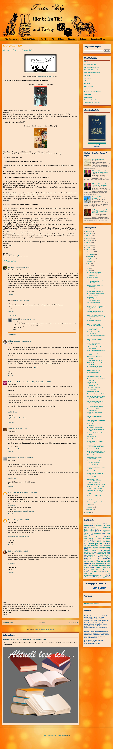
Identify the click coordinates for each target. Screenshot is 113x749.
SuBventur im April (93, 391)
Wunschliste (88, 577)
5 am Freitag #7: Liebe (94, 360)
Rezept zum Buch (105, 555)
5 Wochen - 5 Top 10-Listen (93, 524)
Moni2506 (11, 267)
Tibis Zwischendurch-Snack (97, 574)
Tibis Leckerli (103, 567)
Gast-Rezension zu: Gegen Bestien (95, 336)
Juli (89, 263)
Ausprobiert (90, 531)
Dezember (91, 252)
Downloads (88, 97)
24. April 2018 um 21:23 (21, 520)
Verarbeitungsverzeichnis (92, 102)
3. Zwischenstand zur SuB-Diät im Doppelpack (96, 487)
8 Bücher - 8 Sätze (103, 525)
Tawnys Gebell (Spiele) (91, 67)
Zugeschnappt (101, 577)
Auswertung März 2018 (95, 495)
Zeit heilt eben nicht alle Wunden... (95, 424)
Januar (90, 509)
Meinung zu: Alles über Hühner (94, 357)
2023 (88, 238)
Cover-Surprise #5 (93, 370)
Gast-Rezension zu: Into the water (95, 339)
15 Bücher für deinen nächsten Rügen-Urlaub (95, 445)
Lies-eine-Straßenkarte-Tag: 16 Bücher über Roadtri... (96, 451)
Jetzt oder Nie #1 (92, 464)
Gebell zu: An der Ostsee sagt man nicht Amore (95, 405)
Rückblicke (91, 557)
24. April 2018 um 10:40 (23, 341)
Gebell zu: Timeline (93, 289)
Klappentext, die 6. (93, 448)
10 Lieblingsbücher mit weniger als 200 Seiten (95, 367)
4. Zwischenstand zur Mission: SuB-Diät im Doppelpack (95, 274)
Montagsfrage (101, 552)
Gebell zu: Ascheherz (94, 471)
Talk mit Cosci (88, 561)
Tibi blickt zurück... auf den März (95, 498)
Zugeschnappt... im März (95, 502)
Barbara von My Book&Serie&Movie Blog (21, 382)
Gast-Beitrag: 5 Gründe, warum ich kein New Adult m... (96, 316)
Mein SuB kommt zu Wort (97, 549)
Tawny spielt (103, 561)
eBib (52, 39)
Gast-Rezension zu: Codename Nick (93, 303)
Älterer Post (73, 623)
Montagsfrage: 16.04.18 (95, 376)
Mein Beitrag (12, 478)
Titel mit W (90, 455)
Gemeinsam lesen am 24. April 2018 (95, 312)
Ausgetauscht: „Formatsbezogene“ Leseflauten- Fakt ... (94, 299)
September (91, 259)
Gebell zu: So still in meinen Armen (96, 467)
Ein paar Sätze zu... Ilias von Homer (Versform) (99, 184)
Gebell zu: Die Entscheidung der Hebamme (93, 384)
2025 (88, 233)
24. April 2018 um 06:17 (22, 267)
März (89, 504)
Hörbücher (87, 78)
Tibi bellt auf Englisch (97, 563)
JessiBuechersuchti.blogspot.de (24, 511)
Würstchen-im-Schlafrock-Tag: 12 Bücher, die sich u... (96, 308)
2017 (88, 512)
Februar (90, 507)
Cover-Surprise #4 (93, 439)
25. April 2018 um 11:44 (21, 551)
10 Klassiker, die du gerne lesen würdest (95, 294)
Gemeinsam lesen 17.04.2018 (93, 373)
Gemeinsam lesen (23, 256)
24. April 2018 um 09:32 (21, 300)
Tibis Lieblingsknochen (100, 570)
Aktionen (61, 39)
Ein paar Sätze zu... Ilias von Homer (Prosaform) (100, 171)
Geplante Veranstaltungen (92, 91)
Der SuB (43, 39)
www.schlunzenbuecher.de (46, 76)
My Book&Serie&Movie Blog (17, 418)
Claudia (10, 520)
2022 (88, 240)
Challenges (83, 39)
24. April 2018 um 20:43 (29, 493)
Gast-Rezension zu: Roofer (96, 350)
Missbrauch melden (91, 603)
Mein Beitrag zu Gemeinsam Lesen (19, 536)
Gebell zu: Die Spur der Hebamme (94, 413)
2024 (88, 236)
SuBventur (91, 559)
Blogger (67, 735)
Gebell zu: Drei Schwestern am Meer (96, 379)
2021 (88, 242)
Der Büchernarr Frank (15, 449)
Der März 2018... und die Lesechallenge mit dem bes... (95, 492)
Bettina (10, 551)
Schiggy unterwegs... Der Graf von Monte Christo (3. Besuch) (100, 211)
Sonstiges (106, 557)
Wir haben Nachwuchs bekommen (94, 388)
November (91, 254)
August (90, 261)
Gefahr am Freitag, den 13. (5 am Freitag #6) (95, 402)
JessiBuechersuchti (14, 493)
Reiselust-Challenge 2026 (99, 197)
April (89, 270)
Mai (89, 268)
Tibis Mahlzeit (95, 572)
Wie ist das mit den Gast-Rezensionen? (95, 347)
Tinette (15, 319)
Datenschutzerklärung (98, 39)
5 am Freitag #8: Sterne (95, 291)
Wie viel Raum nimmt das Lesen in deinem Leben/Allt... (95, 281)
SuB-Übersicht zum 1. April (96, 484)
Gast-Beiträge (88, 86)
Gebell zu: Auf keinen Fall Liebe (95, 473)
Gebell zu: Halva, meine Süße (94, 353)
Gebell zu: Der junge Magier (96, 393)
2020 (88, 245)
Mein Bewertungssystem (92, 72)
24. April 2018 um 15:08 (28, 319)
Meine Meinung (90, 550)
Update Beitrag (12, 412)
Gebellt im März (92, 477)
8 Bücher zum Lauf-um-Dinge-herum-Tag (95, 461)
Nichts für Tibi (89, 553)
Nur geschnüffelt (104, 553)
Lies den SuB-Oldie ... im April (95, 433)
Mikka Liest (12, 341)
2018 (88, 249)
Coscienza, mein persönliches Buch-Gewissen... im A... (94, 480)
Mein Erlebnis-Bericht (101, 547)
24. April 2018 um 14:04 (25, 458)
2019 (88, 247)
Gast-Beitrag (97, 540)
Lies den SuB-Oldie (91, 545)
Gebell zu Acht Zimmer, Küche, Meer (94, 409)
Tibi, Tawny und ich (11, 39)
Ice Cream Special (98, 159)
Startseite (41, 623)
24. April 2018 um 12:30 (43, 382)
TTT (100, 558)
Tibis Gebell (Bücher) (29, 39)
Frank (10, 428)
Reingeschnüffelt (92, 555)
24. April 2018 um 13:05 (19, 428)
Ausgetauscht (106, 530)
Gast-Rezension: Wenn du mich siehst (95, 332)
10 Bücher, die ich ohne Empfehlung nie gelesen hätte (95, 429)
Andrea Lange (12, 458)
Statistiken (71, 39)
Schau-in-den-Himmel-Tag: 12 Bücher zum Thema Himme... (95, 397)
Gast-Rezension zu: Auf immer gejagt (95, 328)
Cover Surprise (99, 535)
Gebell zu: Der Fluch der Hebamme (95, 285)
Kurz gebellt (95, 543)
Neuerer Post (8, 623)
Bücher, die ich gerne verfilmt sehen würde (94, 321)
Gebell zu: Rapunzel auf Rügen (94, 417)
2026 (88, 231)
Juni (89, 265)
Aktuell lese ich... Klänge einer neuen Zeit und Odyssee (24, 639)
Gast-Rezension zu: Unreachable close (94, 324)
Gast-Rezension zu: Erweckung (93, 343)
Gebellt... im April (92, 277)
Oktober (90, 256)
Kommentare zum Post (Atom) (44, 629)
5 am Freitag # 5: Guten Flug (95, 441)
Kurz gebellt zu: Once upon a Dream (96, 420)
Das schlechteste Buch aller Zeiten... (94, 457)
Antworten (11, 294)
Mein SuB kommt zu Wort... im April (96, 363)
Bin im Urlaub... (91, 436)
